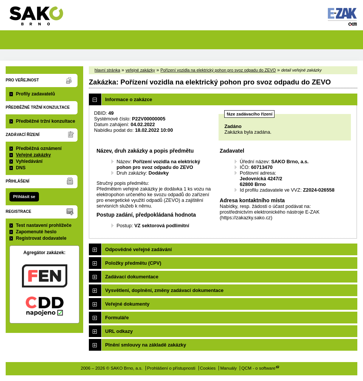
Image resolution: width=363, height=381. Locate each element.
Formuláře (117, 317)
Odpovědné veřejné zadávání (138, 249)
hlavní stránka (107, 70)
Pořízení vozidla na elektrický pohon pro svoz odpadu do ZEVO (218, 70)
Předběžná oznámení (39, 148)
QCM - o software (258, 368)
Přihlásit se (24, 196)
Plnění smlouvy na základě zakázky (145, 345)
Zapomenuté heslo (36, 231)
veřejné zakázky (140, 70)
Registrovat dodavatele (41, 238)
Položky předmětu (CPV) (133, 263)
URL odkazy (119, 331)
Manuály (228, 368)
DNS (21, 167)
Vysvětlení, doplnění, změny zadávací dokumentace (164, 290)
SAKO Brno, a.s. (41, 18)
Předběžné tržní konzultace (45, 121)
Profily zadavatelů (35, 94)
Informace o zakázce (128, 99)
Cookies (208, 368)
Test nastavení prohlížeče (43, 225)
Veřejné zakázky (33, 155)
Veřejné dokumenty (127, 304)
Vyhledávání (29, 161)
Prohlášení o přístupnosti (171, 368)
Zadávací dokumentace (131, 277)
